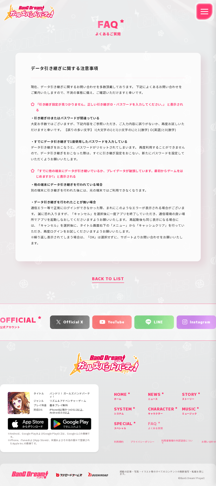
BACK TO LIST (108, 278)
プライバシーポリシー (142, 442)
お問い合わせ (209, 442)
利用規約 (119, 442)
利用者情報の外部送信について (177, 441)
